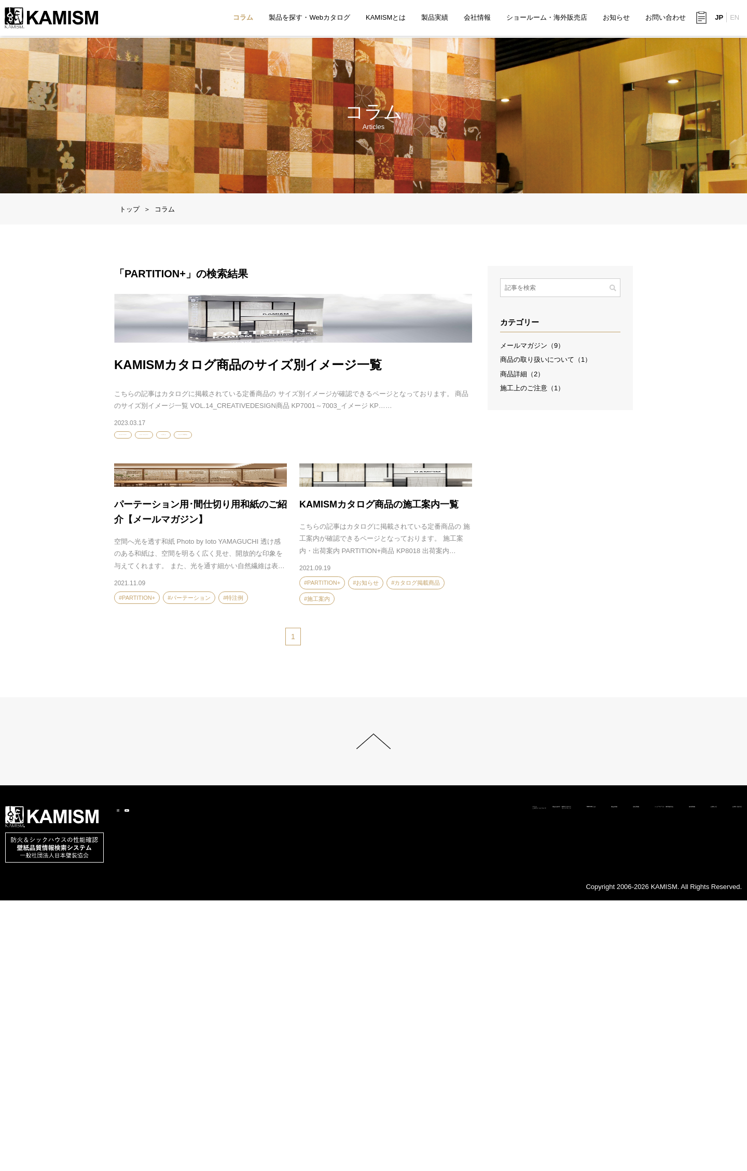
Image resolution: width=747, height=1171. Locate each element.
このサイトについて (276, 1085)
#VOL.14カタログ (190, 609)
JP (718, 19)
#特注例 (233, 858)
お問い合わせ (665, 18)
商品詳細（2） (522, 374)
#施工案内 (317, 859)
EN (734, 19)
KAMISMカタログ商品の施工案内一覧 (379, 765)
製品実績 (434, 18)
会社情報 (476, 18)
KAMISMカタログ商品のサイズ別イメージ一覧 (248, 537)
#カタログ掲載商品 (288, 609)
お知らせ (615, 18)
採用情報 (629, 1073)
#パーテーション (189, 858)
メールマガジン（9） (532, 345)
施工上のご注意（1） (532, 388)
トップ (129, 209)
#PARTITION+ (137, 609)
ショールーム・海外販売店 (546, 18)
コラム (242, 18)
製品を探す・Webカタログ (309, 18)
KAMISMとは (385, 18)
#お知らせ (239, 609)
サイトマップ (343, 1085)
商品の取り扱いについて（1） (545, 359)
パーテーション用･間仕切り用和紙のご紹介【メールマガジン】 (200, 772)
